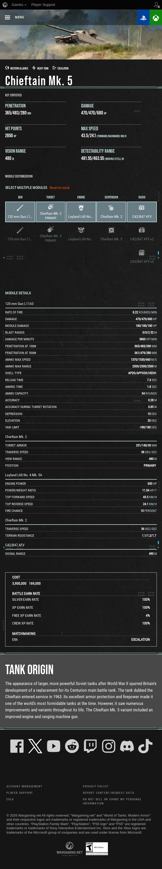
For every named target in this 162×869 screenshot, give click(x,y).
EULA (10, 799)
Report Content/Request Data (108, 793)
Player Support (19, 793)
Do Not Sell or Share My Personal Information (112, 801)
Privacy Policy (96, 786)
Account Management (24, 786)
